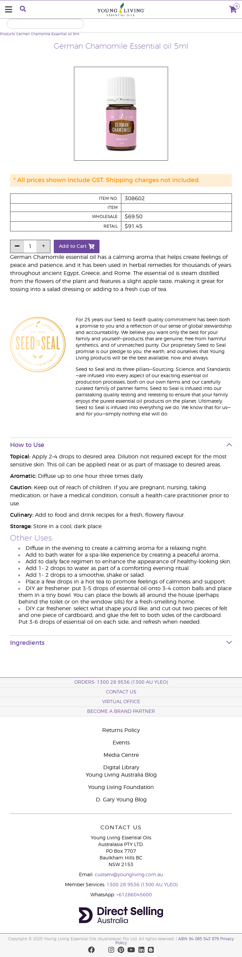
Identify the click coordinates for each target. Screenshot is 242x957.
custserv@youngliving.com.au (129, 874)
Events (121, 742)
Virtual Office (121, 701)
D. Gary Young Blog (121, 799)
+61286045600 (134, 895)
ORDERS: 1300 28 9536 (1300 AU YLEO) (121, 682)
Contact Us (121, 692)
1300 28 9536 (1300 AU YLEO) (142, 885)
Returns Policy (121, 730)
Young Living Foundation (121, 787)
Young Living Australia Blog (121, 775)
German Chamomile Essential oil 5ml (47, 34)
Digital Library (121, 767)
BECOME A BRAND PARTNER (121, 711)
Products (7, 34)
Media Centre (121, 755)
